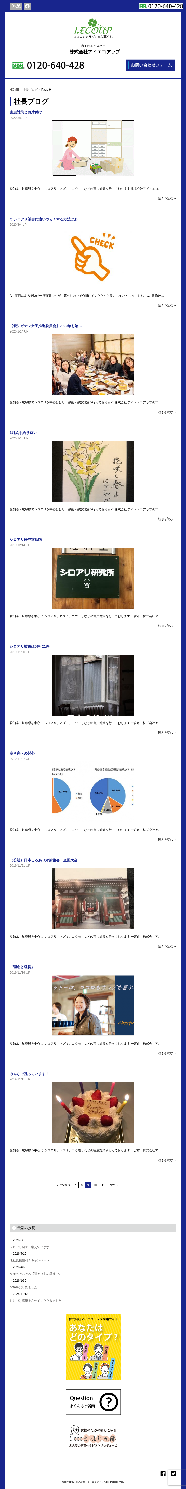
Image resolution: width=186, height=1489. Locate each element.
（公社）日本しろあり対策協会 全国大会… (45, 860)
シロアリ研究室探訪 (26, 540)
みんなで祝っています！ (29, 1074)
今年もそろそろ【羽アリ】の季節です (36, 1274)
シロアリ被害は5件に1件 (29, 646)
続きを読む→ (167, 198)
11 (103, 1185)
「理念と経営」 (22, 967)
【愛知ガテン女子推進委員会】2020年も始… (46, 326)
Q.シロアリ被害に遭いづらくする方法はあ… (45, 219)
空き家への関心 (22, 753)
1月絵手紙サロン (23, 433)
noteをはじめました (23, 1287)
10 (95, 1185)
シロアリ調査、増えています (29, 1247)
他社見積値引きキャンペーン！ (31, 1260)
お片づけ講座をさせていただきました (36, 1301)
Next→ (114, 1185)
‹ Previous (63, 1185)
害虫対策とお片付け (26, 112)
